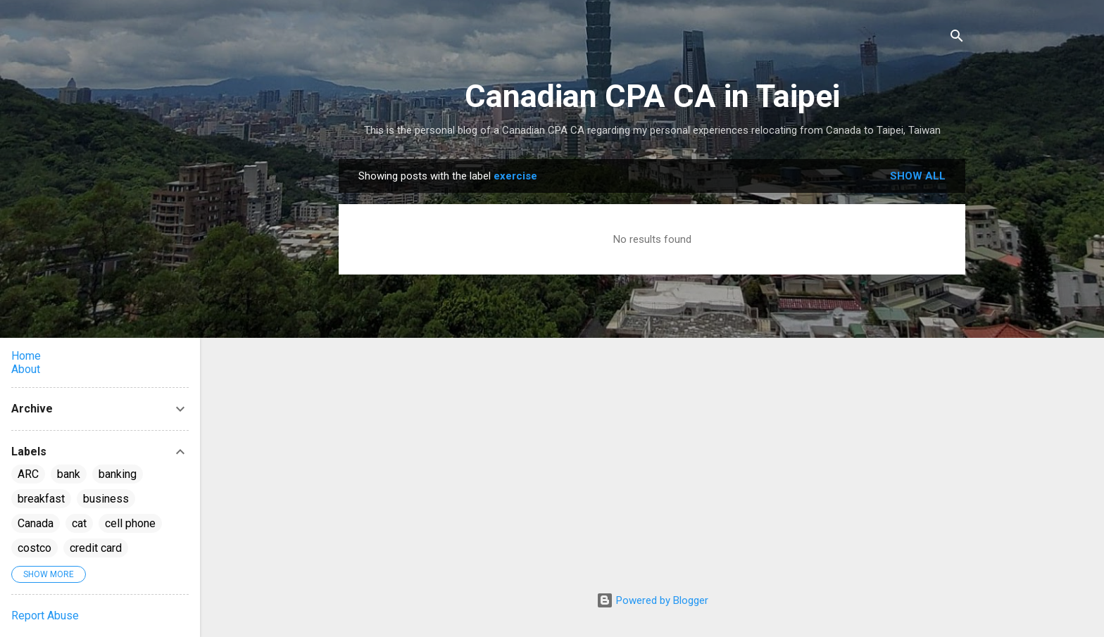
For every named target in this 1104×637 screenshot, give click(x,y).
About (25, 369)
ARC (28, 474)
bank (68, 474)
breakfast (41, 498)
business (106, 498)
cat (79, 523)
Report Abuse (45, 615)
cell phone (130, 523)
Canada (36, 523)
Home (26, 355)
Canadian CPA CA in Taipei (652, 96)
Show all (918, 176)
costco (34, 548)
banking (118, 474)
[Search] (956, 38)
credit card (96, 548)
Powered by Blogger (652, 600)
